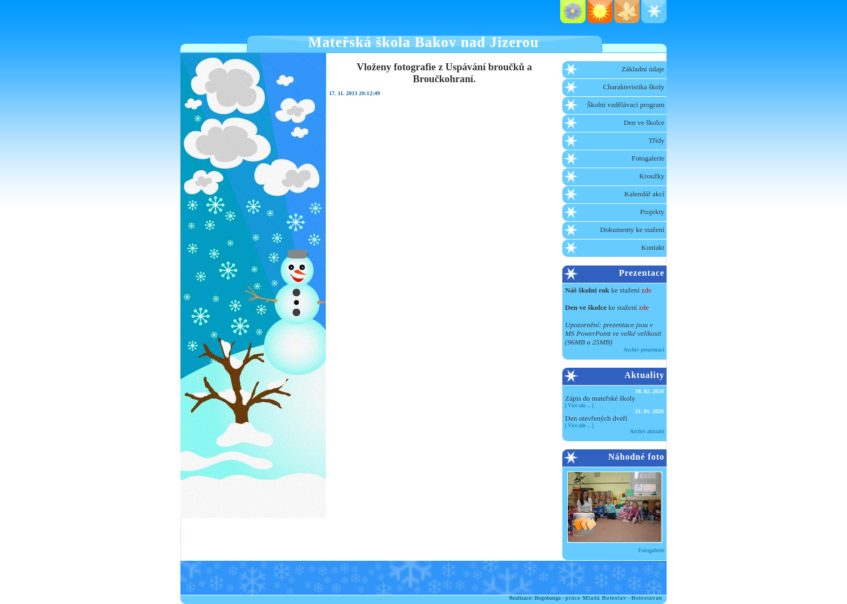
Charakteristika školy (633, 87)
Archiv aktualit (647, 431)
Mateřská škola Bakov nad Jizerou (423, 42)
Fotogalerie (647, 158)
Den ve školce (644, 122)
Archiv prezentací (643, 350)
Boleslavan (646, 598)
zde (647, 290)
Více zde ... (579, 405)
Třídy (656, 140)
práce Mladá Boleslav (596, 598)
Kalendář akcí (644, 194)
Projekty (652, 212)
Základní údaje (642, 69)
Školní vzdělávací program (625, 105)
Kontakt (652, 247)
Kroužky (651, 176)
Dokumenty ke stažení (632, 229)
